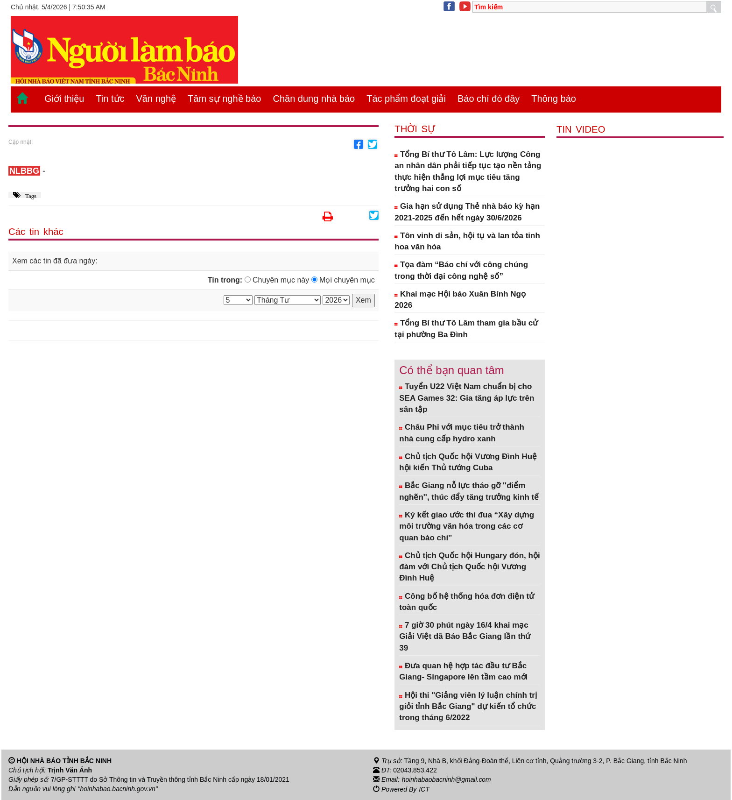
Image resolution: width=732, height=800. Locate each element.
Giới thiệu (64, 98)
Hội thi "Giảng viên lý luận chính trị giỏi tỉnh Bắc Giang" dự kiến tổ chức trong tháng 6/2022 (468, 706)
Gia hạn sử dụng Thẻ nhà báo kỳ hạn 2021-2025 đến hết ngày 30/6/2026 (467, 212)
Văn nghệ (156, 98)
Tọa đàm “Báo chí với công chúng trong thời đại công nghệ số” (461, 270)
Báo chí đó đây (489, 98)
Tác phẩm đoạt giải (406, 98)
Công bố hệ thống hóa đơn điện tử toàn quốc (466, 602)
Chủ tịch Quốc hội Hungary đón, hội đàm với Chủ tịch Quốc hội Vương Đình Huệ (469, 567)
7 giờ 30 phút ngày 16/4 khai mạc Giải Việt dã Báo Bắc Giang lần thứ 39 (464, 636)
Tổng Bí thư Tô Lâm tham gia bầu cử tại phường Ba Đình (466, 329)
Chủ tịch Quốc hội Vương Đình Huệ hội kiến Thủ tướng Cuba (468, 462)
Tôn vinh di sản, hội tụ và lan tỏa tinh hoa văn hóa (467, 241)
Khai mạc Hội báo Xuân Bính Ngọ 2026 (460, 300)
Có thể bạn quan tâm (451, 370)
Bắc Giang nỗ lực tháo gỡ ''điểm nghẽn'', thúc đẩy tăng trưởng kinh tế (469, 491)
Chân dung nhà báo (314, 98)
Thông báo (553, 98)
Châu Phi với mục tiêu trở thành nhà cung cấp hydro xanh (461, 433)
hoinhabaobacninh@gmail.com (447, 779)
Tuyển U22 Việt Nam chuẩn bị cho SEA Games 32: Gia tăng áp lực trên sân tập (466, 398)
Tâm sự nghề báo (224, 98)
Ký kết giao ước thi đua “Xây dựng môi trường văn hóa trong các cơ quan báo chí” (466, 526)
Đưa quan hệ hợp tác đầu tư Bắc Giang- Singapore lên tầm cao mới (463, 671)
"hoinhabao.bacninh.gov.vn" (118, 789)
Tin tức (110, 98)
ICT (424, 789)
